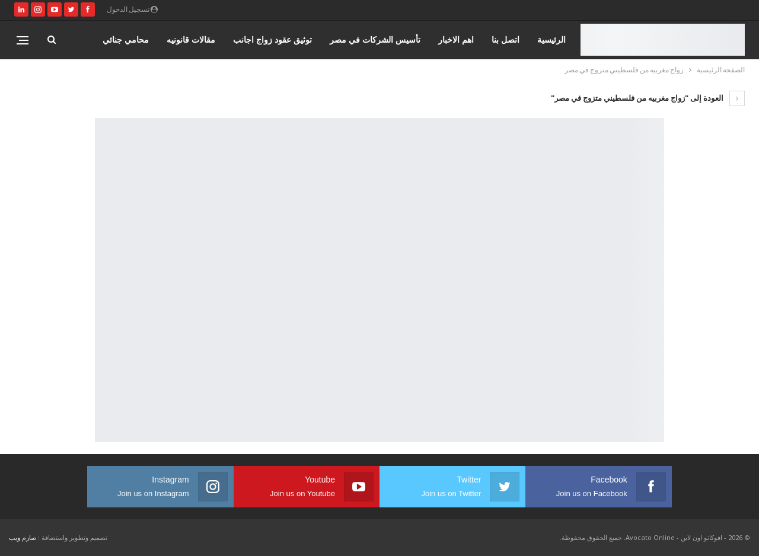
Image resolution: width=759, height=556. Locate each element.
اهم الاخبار (456, 39)
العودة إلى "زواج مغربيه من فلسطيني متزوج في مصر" (648, 97)
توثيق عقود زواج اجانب (272, 39)
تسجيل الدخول (132, 9)
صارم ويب (22, 537)
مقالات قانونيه (191, 39)
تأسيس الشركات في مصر (375, 39)
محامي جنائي (126, 39)
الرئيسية (551, 39)
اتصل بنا (505, 39)
